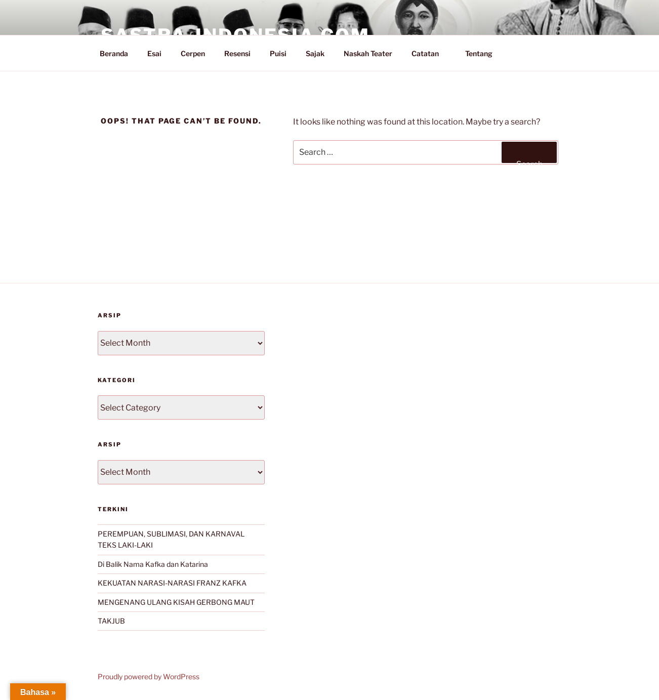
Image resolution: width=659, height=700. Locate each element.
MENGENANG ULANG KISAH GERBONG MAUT (176, 602)
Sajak (315, 53)
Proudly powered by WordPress (148, 676)
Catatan (429, 53)
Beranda (114, 53)
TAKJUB (111, 620)
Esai (154, 53)
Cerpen (193, 53)
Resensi (237, 53)
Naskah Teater (368, 53)
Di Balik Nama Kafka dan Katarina (153, 564)
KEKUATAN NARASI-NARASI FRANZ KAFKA (172, 583)
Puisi (278, 53)
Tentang (483, 53)
